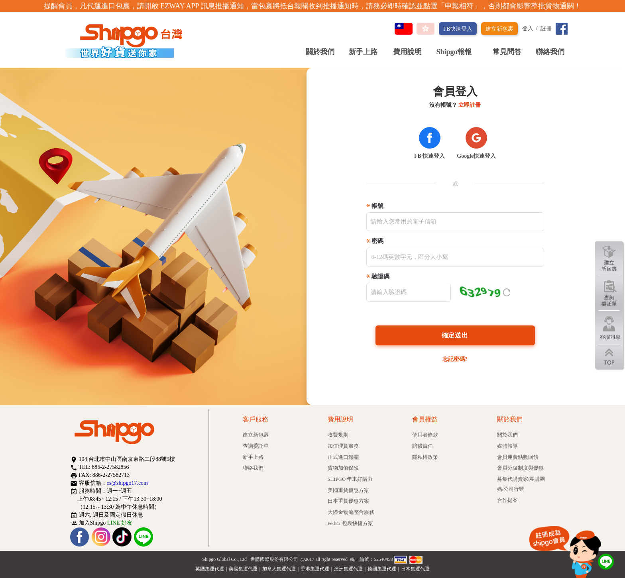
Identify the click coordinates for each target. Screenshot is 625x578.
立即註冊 (469, 105)
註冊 (546, 28)
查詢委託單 (256, 446)
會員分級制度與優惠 (520, 468)
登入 (527, 28)
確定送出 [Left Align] (455, 335)
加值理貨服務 (343, 446)
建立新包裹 (499, 29)
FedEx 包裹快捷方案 (350, 523)
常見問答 (507, 52)
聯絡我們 (550, 52)
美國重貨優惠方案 (348, 490)
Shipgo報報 (457, 52)
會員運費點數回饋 (518, 457)
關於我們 (320, 52)
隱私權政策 (425, 457)
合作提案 (507, 500)
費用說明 (407, 52)
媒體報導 (507, 446)
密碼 (377, 241)
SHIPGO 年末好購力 (350, 479)
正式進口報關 (343, 457)
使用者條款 (425, 435)
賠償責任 (422, 446)
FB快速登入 (457, 29)
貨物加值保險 (343, 468)
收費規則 (338, 435)
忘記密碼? (455, 359)
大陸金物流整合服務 (351, 512)
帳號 (377, 206)
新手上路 (363, 52)
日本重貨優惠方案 (348, 501)
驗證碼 (380, 276)
